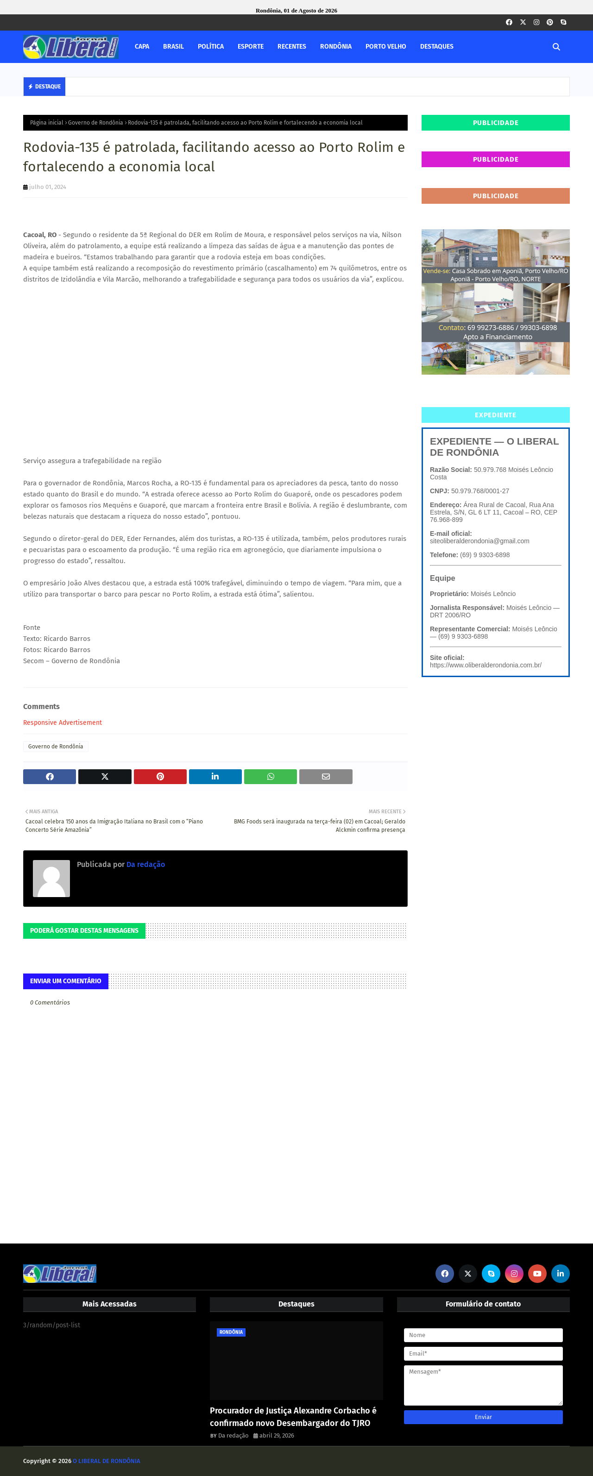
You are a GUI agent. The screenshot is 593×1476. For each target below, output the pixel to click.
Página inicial (46, 122)
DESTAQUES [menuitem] (437, 46)
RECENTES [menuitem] (292, 46)
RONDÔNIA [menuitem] (336, 46)
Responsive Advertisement (62, 723)
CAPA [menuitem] (142, 46)
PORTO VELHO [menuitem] (386, 46)
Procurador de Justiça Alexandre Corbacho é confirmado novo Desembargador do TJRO (293, 1417)
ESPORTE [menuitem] (251, 46)
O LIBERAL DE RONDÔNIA (106, 1460)
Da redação (145, 864)
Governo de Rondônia (95, 122)
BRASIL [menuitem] (173, 46)
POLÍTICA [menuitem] (211, 46)
